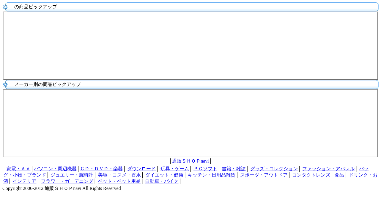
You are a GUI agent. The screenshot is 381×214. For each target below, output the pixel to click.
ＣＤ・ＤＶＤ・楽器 (101, 168)
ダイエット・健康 (164, 174)
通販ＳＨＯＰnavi (190, 160)
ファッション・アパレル (328, 168)
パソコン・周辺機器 (55, 168)
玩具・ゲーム (174, 168)
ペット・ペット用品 (119, 181)
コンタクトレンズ (311, 174)
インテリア (24, 181)
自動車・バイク (161, 181)
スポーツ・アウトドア (264, 174)
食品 (339, 174)
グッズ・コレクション (274, 168)
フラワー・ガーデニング (67, 181)
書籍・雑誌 (233, 168)
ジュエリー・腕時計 (72, 174)
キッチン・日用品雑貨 (211, 174)
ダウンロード (141, 168)
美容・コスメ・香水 (119, 174)
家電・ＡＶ (18, 168)
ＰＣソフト (205, 168)
